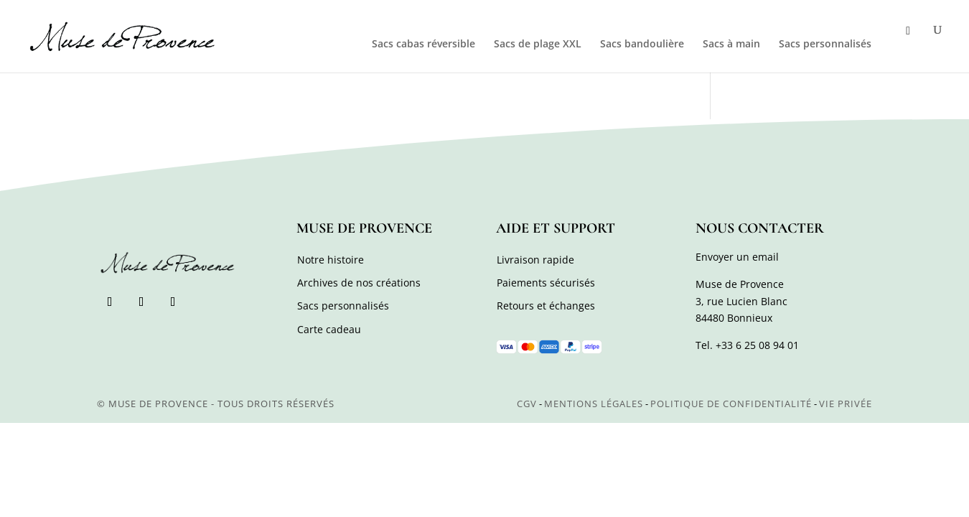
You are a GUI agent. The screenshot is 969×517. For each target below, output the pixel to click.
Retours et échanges (546, 305)
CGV (527, 403)
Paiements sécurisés (546, 282)
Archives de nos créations (359, 282)
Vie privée (845, 403)
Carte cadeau (329, 329)
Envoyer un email (737, 257)
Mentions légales (593, 403)
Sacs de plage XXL (537, 44)
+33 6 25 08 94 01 (757, 345)
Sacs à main (731, 44)
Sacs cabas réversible (423, 44)
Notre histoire (330, 259)
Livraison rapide (535, 259)
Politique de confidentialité (731, 403)
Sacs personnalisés (825, 44)
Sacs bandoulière (642, 44)
